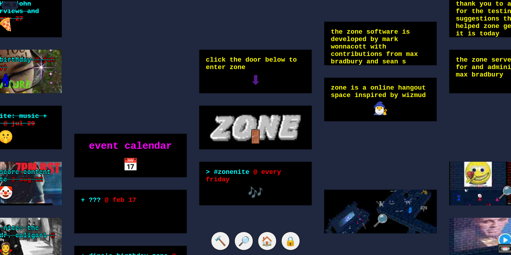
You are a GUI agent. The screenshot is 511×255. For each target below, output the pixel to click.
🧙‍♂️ (380, 108)
